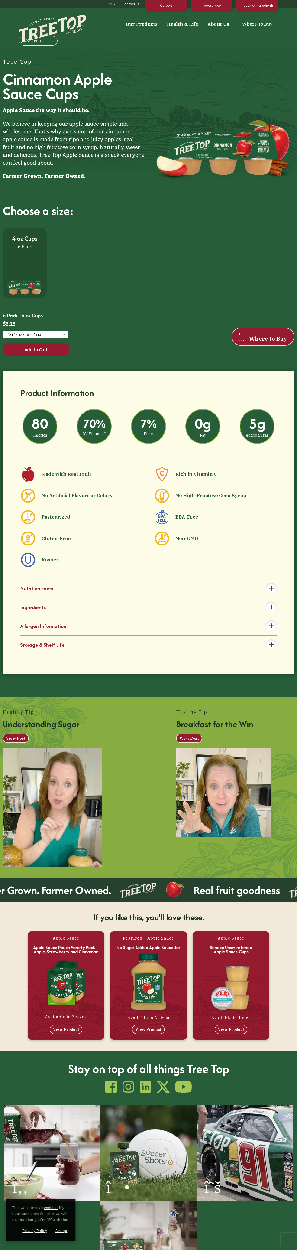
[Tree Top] (38, 21)
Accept (88, 1230)
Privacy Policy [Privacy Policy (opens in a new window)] (61, 1230)
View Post (16, 729)
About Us (170, 21)
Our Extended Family (128, 1199)
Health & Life (135, 21)
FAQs (113, 3)
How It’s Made (180, 1191)
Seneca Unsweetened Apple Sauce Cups (231, 940)
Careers (166, 5)
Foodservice (212, 5)
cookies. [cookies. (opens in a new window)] (54, 1207)
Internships (178, 1216)
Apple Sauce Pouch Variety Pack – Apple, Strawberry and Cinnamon (66, 940)
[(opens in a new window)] (37, 1132)
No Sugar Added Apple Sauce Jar (148, 938)
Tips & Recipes (123, 1191)
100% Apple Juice (68, 1191)
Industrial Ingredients (257, 5)
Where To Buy (211, 21)
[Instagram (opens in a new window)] (14, 1241)
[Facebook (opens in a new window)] (6, 1241)
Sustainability (180, 1199)
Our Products (94, 21)
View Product (66, 1020)
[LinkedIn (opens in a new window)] (22, 1241)
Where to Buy (262, 324)
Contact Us (130, 3)
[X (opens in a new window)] (29, 1241)
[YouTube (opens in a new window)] (37, 1241)
